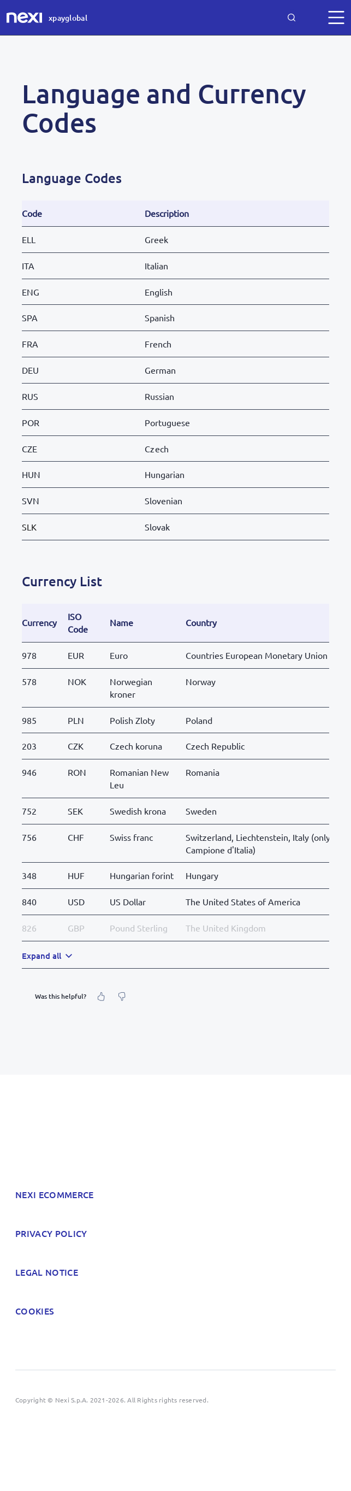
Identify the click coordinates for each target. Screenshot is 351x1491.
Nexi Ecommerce (54, 1194)
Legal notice (46, 1272)
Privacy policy (51, 1233)
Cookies (34, 1311)
